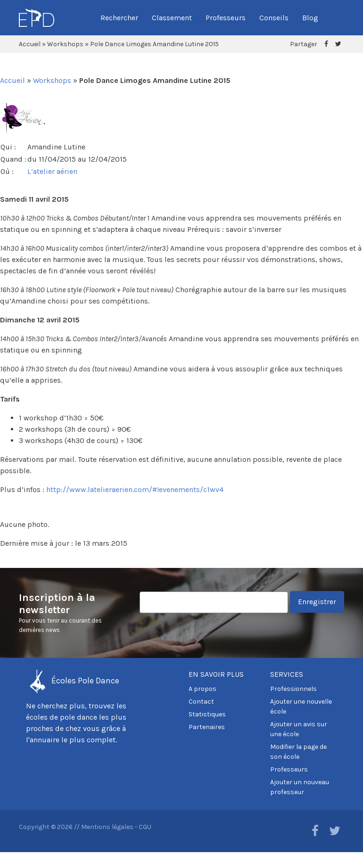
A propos (202, 689)
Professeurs (226, 17)
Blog (310, 17)
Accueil (30, 44)
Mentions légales (107, 827)
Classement (172, 17)
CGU (145, 827)
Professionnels (293, 689)
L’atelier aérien (52, 171)
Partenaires (207, 727)
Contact (201, 702)
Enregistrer (317, 601)
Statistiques (207, 714)
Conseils (274, 17)
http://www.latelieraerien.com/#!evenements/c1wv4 (134, 489)
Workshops (65, 44)
